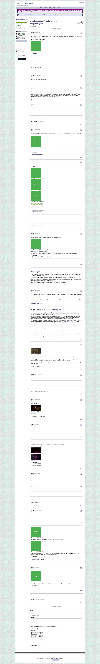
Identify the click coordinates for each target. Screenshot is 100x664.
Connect (54, 7)
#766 (81, 290)
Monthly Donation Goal (20, 19)
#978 (81, 424)
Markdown (45, 643)
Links (59, 7)
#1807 (81, 567)
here (34, 11)
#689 (81, 87)
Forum (45, 7)
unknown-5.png (34, 463)
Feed (50, 7)
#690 (81, 104)
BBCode (39, 643)
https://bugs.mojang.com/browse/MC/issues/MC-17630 (66, 321)
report (81, 70)
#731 (81, 233)
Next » (59, 28)
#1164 (81, 510)
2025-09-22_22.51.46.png (36, 366)
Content (32, 617)
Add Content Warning (35, 628)
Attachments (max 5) (34, 630)
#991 (81, 436)
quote (81, 76)
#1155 (81, 485)
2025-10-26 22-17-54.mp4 (36, 559)
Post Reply (34, 645)
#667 (81, 32)
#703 (81, 129)
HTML (33, 643)
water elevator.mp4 (35, 211)
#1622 (81, 522)
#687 (81, 75)
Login (79, 2)
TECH (35, 26)
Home (41, 7)
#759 (81, 264)
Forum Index (32, 26)
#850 (81, 374)
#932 (81, 399)
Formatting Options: (34, 641)
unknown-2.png (34, 465)
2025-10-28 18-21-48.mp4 (36, 557)
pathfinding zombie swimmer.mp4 (37, 154)
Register (82, 2)
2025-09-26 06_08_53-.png (36, 416)
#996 (81, 473)
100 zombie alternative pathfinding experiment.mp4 (40, 256)
